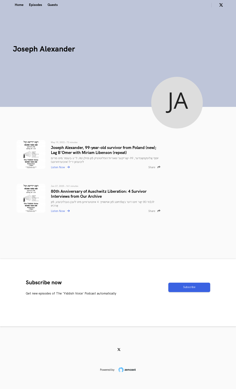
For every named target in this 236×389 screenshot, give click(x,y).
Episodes (35, 5)
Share (154, 167)
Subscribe (189, 287)
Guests (53, 5)
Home (19, 5)
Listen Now (60, 167)
